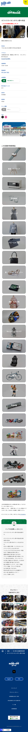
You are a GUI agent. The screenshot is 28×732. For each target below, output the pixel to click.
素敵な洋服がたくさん (6, 40)
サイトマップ (14, 688)
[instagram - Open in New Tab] (6, 117)
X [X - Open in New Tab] (14, 671)
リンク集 (14, 704)
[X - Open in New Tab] (2, 117)
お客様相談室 (14, 708)
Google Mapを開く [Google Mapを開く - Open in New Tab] (6, 59)
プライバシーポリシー (14, 692)
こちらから (22, 514)
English (9, 679)
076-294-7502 (5, 72)
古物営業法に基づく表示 (14, 696)
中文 (19, 679)
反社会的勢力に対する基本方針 (14, 700)
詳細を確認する (10, 80)
